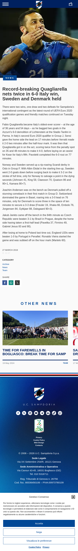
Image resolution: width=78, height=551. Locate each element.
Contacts (39, 446)
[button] (73, 496)
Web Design (39, 444)
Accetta (39, 523)
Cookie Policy (35, 547)
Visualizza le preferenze (39, 540)
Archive (5, 264)
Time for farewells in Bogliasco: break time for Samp (34, 353)
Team (4, 270)
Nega (39, 532)
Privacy (46, 547)
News (5, 267)
